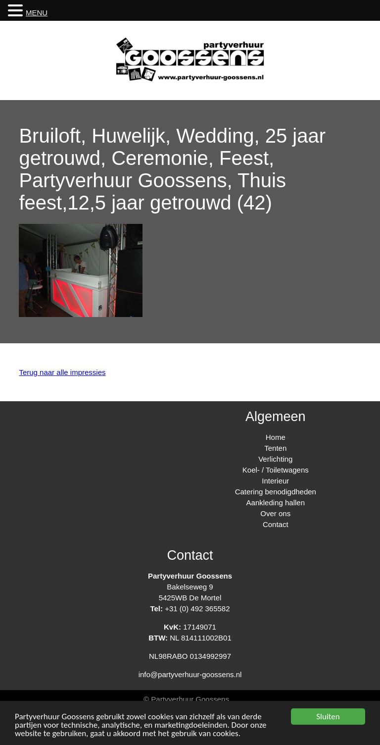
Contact (275, 524)
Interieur (275, 481)
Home (275, 437)
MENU (37, 12)
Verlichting (275, 459)
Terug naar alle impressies (62, 372)
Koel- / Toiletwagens (275, 470)
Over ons (275, 513)
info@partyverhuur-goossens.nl (190, 674)
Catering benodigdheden (275, 491)
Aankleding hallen (275, 502)
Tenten (275, 448)
